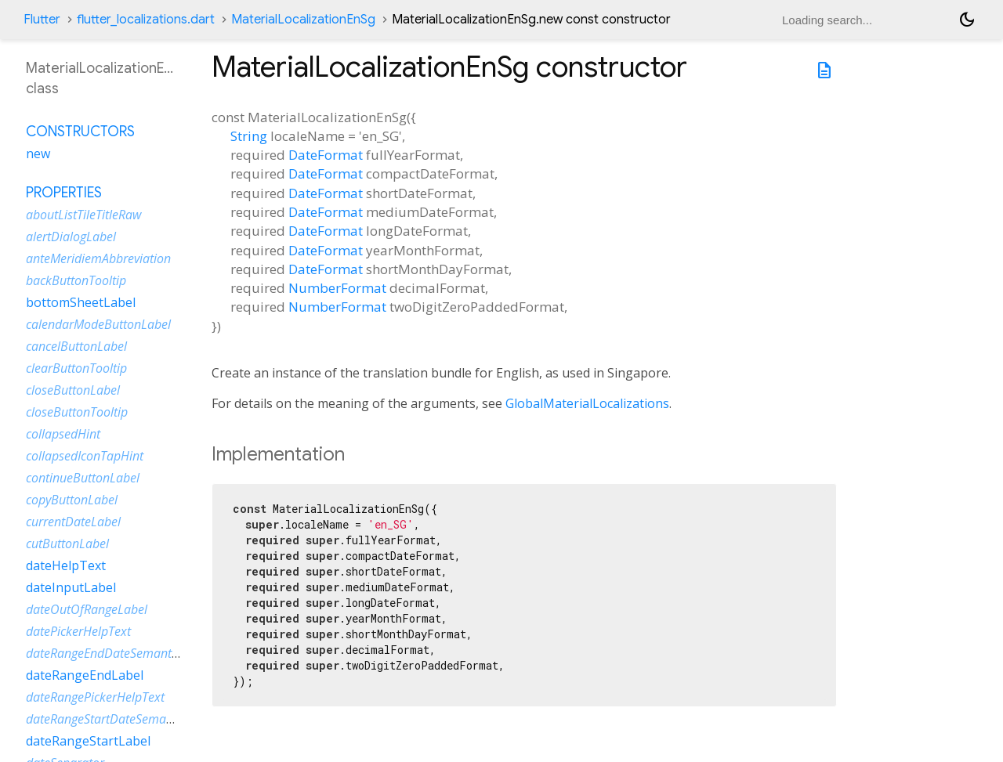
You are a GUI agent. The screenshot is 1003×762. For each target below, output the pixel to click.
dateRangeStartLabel (88, 740)
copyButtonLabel (72, 499)
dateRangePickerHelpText (95, 697)
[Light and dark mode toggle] (966, 19)
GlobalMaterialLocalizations (587, 403)
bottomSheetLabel (81, 302)
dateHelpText (66, 565)
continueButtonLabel (82, 477)
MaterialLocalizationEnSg (303, 19)
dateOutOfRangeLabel (86, 609)
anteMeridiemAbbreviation (98, 258)
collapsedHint (63, 433)
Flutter (42, 19)
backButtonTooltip (76, 280)
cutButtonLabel (67, 543)
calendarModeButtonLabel (98, 324)
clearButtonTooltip (76, 368)
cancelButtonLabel (76, 346)
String (248, 136)
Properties (64, 192)
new (38, 153)
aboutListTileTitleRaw (83, 214)
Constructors (80, 131)
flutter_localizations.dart (146, 19)
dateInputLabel (71, 587)
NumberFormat (337, 288)
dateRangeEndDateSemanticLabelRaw (129, 653)
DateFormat (325, 155)
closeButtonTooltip (77, 412)
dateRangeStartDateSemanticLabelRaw (132, 719)
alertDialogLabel (71, 236)
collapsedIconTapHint (84, 455)
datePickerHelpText (78, 631)
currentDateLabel (73, 521)
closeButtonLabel (73, 390)
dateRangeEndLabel (84, 675)
